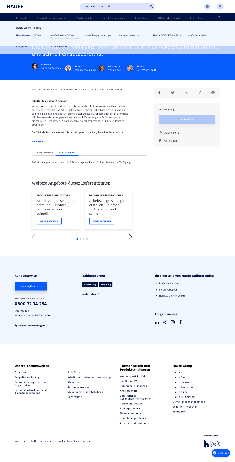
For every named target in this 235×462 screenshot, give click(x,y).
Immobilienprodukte (133, 419)
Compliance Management (189, 403)
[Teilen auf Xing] (201, 91)
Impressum (21, 442)
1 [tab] (77, 240)
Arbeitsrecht (23, 373)
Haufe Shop (180, 378)
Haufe (176, 373)
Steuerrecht (75, 383)
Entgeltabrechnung (27, 378)
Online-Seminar (46, 153)
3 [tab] (84, 240)
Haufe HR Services (184, 398)
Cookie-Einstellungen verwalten (76, 442)
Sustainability (73, 17)
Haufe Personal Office (78, 28)
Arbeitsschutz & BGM (187, 17)
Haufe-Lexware (182, 383)
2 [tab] (80, 240)
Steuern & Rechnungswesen (45, 17)
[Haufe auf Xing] (165, 323)
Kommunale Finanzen (133, 387)
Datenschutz (47, 442)
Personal (19, 17)
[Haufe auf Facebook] (181, 323)
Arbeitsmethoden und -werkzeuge (89, 378)
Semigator (179, 412)
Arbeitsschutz (129, 392)
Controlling (164, 17)
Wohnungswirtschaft (133, 377)
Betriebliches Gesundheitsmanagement (136, 399)
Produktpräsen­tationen (45, 28)
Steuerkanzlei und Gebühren (85, 393)
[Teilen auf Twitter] (174, 91)
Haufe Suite (180, 393)
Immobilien (119, 17)
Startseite (20, 28)
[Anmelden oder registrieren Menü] (220, 6)
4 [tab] (87, 240)
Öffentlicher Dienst (142, 17)
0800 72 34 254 (31, 305)
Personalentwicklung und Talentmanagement (31, 393)
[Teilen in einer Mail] (214, 91)
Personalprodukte (131, 404)
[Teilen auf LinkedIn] (187, 91)
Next (130, 238)
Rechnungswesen (78, 388)
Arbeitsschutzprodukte (134, 424)
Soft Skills (74, 373)
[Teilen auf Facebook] (160, 91)
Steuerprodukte (130, 409)
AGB (33, 442)
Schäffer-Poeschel (185, 408)
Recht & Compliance (97, 17)
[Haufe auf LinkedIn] (158, 323)
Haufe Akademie (183, 388)
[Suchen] (151, 6)
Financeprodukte (130, 414)
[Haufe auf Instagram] (173, 323)
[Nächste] (217, 17)
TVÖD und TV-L (130, 382)
